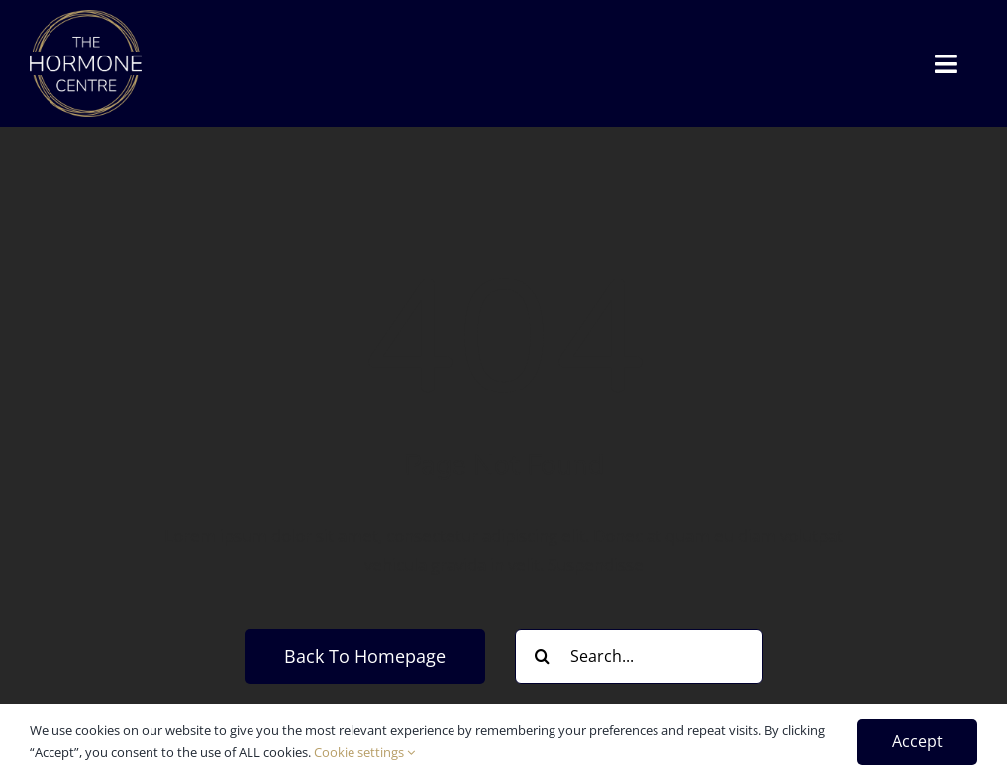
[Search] (542, 656)
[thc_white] (86, 18)
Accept (917, 741)
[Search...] (639, 656)
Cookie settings (364, 752)
